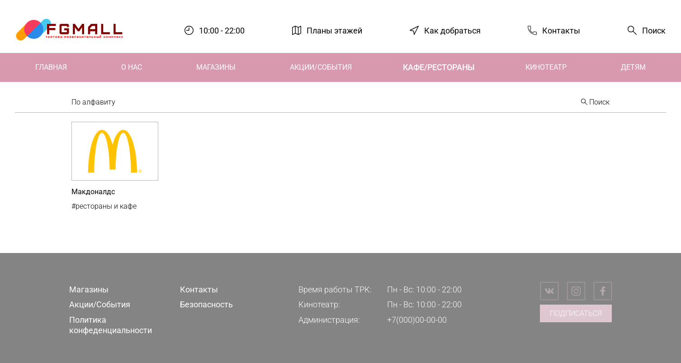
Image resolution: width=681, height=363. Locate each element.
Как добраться (452, 30)
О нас (131, 67)
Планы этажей (334, 30)
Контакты (561, 30)
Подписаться (576, 313)
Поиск (654, 30)
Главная (51, 67)
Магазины (216, 67)
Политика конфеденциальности (110, 325)
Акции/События (321, 67)
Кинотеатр (546, 67)
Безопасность (206, 304)
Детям (633, 67)
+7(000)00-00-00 (417, 320)
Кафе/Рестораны (438, 67)
